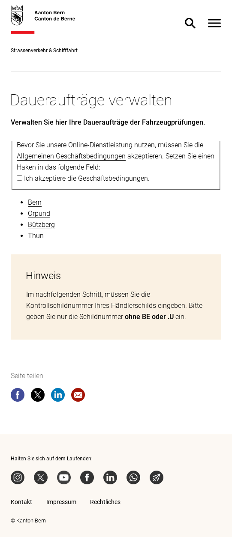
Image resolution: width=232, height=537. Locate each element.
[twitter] (38, 396)
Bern (35, 202)
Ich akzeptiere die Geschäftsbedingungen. (87, 178)
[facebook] (17, 396)
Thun (36, 236)
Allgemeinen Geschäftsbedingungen (71, 156)
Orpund (39, 213)
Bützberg (41, 225)
